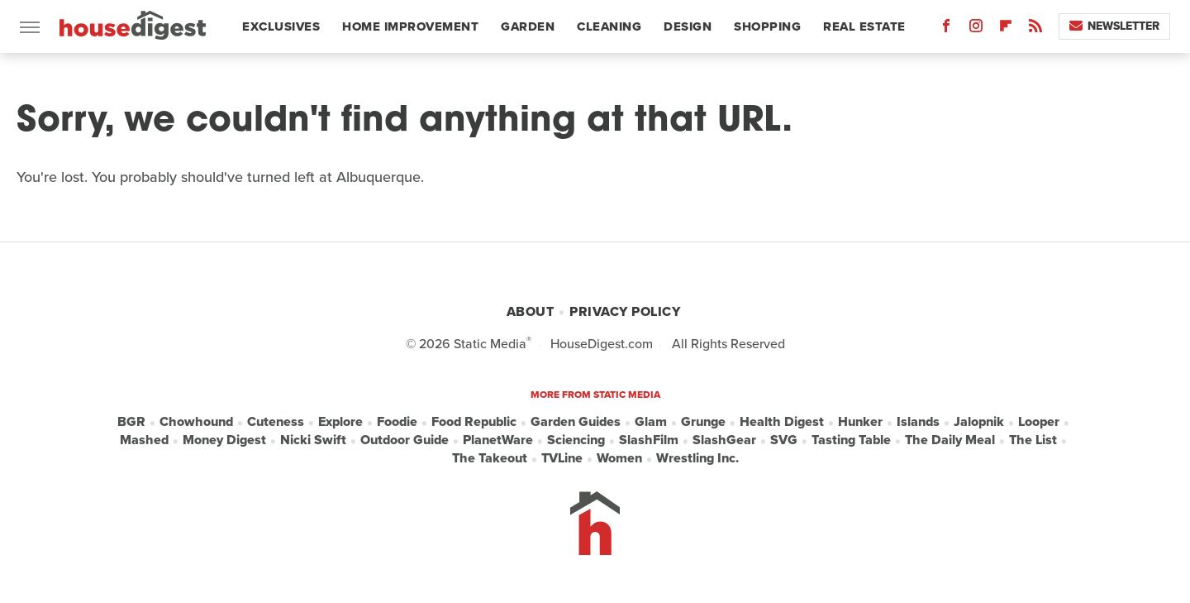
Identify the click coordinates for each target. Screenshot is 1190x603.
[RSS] (1035, 29)
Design (688, 26)
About (531, 311)
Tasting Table (851, 440)
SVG (783, 440)
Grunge (703, 421)
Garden (528, 26)
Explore (340, 421)
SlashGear (724, 440)
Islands (918, 421)
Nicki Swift (313, 440)
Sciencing (576, 440)
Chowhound (196, 421)
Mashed (144, 440)
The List (1033, 440)
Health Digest (782, 421)
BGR (131, 421)
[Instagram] (976, 29)
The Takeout (489, 458)
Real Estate (864, 26)
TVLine (562, 458)
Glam (651, 421)
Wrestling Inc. (697, 458)
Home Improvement (410, 26)
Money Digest (224, 440)
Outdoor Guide (404, 440)
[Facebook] (946, 29)
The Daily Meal (950, 440)
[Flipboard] (1005, 29)
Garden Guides (576, 421)
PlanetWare (498, 440)
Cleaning (609, 26)
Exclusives (281, 26)
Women (619, 458)
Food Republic (473, 421)
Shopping (767, 26)
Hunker (860, 421)
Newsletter (1114, 26)
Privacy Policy (624, 311)
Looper (1038, 421)
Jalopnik (979, 421)
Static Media (490, 343)
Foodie (397, 421)
